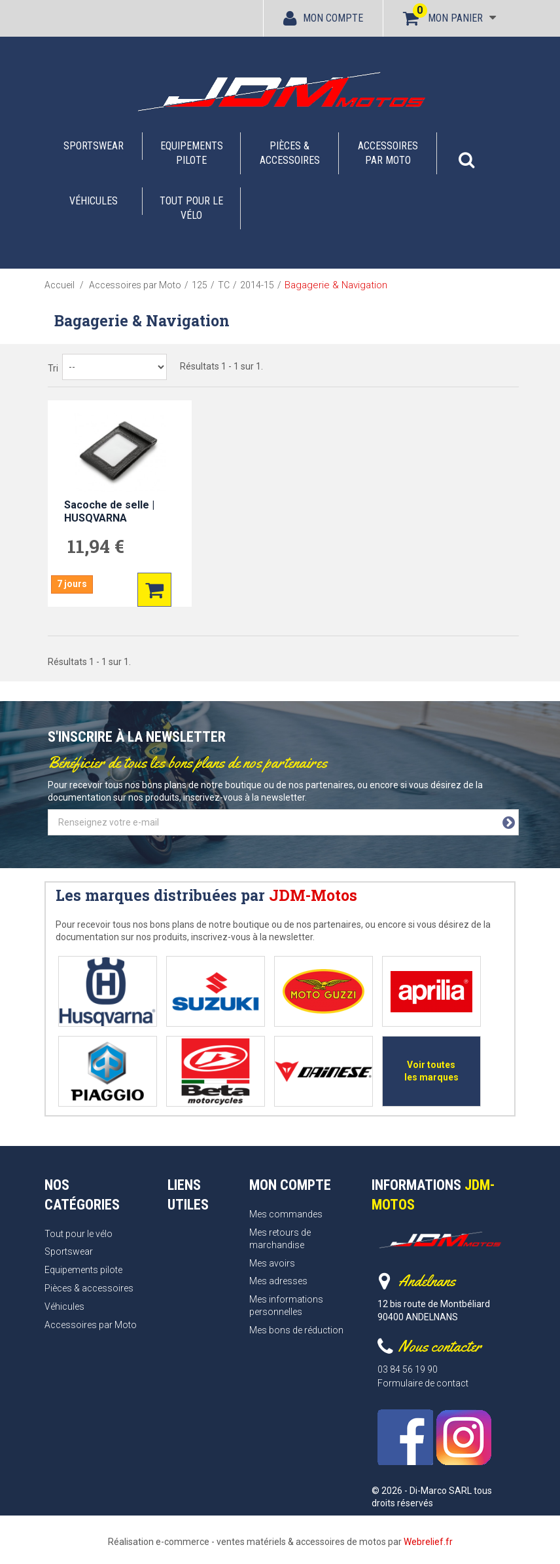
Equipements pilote (191, 153)
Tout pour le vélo (191, 208)
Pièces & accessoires (290, 153)
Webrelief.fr (428, 1541)
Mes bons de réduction (296, 1330)
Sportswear (93, 146)
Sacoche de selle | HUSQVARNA (109, 511)
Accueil (59, 285)
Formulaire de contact (422, 1383)
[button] (466, 153)
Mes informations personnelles (286, 1305)
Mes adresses (278, 1281)
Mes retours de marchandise (280, 1238)
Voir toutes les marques (431, 1070)
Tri (53, 368)
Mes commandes (286, 1214)
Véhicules (93, 201)
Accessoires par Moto (388, 153)
